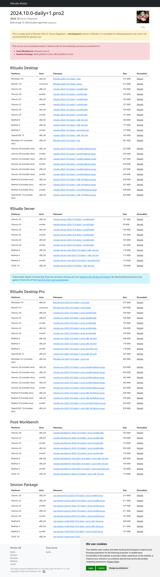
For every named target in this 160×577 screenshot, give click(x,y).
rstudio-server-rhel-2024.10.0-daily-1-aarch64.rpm (76, 260)
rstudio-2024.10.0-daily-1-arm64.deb (70, 94)
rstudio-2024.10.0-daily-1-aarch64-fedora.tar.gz (75, 189)
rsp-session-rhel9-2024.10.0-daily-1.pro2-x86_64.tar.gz (78, 526)
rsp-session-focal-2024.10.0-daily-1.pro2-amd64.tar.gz (78, 495)
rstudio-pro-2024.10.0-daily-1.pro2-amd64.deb (74, 312)
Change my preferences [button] (118, 568)
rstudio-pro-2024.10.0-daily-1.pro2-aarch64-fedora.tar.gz (79, 403)
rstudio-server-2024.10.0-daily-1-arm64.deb (73, 224)
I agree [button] (90, 568)
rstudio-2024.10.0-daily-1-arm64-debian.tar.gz (74, 153)
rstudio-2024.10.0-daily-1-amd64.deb (70, 89)
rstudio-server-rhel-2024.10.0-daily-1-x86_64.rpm (76, 250)
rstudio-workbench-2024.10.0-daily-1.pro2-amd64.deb (78, 432)
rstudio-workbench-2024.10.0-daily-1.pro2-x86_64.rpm (78, 474)
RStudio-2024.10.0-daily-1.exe (67, 78)
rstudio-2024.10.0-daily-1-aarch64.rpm (71, 130)
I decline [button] (101, 568)
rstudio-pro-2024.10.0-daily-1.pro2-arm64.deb (74, 323)
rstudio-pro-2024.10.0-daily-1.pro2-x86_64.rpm (75, 338)
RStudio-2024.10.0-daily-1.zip (66, 140)
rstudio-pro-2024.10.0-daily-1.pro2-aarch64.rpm (75, 348)
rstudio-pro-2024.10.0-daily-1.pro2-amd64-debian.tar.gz (79, 367)
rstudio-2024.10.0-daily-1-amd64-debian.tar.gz (74, 148)
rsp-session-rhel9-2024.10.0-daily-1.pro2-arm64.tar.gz (78, 531)
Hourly (13, 564)
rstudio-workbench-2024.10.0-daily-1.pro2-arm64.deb (78, 443)
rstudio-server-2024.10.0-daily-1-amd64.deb (73, 219)
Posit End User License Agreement (52, 280)
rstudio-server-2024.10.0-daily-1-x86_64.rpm (73, 265)
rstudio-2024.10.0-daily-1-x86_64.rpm (70, 120)
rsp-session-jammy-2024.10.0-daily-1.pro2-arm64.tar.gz (79, 505)
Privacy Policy (113, 562)
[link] (113, 562)
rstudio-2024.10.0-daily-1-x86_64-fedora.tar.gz (74, 179)
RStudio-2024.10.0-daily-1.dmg (67, 84)
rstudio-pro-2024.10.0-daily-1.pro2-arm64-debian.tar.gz (79, 377)
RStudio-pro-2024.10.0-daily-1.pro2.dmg (72, 307)
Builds (12, 552)
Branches (14, 558)
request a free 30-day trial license (94, 277)
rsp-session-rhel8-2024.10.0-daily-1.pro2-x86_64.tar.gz (78, 521)
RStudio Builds (18, 3)
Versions (13, 555)
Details (140, 78)
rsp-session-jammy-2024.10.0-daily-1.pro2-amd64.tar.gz (79, 500)
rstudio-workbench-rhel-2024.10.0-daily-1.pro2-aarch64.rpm (81, 468)
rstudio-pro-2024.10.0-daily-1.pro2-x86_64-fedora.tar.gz (79, 393)
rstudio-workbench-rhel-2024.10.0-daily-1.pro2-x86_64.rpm (80, 458)
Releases (13, 561)
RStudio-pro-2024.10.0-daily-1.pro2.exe (71, 302)
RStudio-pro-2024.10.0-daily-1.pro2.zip (71, 359)
